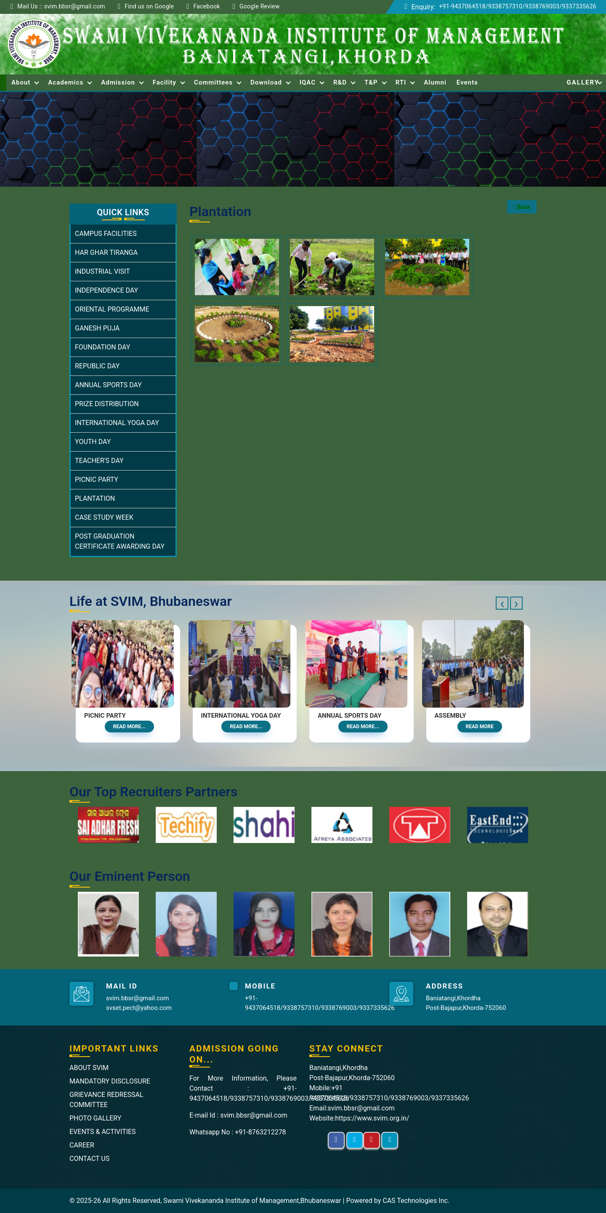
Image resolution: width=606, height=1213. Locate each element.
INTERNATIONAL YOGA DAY (117, 423)
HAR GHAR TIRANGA (106, 252)
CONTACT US (89, 1159)
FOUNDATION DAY (102, 347)
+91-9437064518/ (463, 6)
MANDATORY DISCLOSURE (109, 1081)
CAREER (81, 1145)
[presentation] (502, 603)
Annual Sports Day (349, 715)
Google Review (259, 6)
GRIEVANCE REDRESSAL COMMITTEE (106, 1100)
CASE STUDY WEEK (104, 517)
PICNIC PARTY (96, 480)
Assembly (450, 715)
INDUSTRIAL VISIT (102, 271)
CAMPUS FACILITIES (106, 234)
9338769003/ (543, 6)
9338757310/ (506, 6)
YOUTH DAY (93, 442)
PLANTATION (95, 498)
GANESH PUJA (97, 328)
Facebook (206, 6)
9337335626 (579, 6)
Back (521, 206)
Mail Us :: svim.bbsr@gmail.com (61, 6)
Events (467, 82)
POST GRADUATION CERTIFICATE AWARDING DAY (120, 541)
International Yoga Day (241, 715)
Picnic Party (105, 715)
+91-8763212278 (260, 1132)
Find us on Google (149, 6)
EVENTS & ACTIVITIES (102, 1132)
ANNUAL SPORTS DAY (108, 385)
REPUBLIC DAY (97, 366)
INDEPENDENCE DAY (106, 290)
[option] (108, 825)
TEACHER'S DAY (99, 461)
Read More (480, 726)
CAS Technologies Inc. (416, 1201)
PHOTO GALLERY (95, 1118)
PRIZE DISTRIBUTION (107, 404)
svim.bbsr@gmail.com (137, 998)
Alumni (435, 82)
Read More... (129, 726)
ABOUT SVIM (89, 1068)
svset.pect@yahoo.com (139, 1008)
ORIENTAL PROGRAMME (112, 309)
